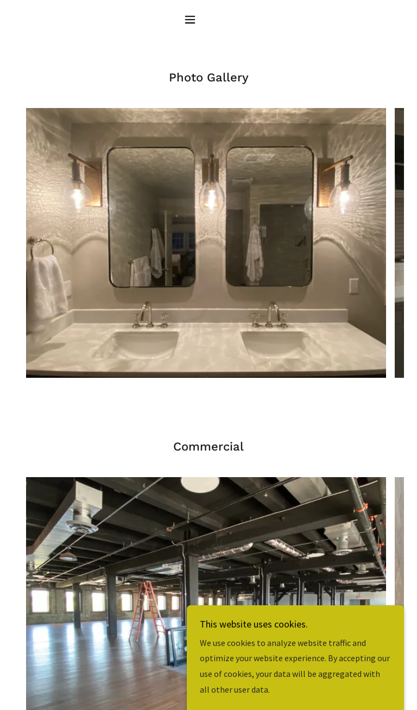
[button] (208, 19)
